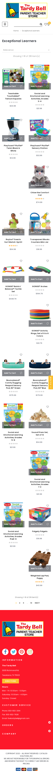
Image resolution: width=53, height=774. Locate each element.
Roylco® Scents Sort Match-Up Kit (13, 240)
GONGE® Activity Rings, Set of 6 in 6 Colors (40, 333)
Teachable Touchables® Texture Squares (13, 96)
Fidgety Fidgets (39, 531)
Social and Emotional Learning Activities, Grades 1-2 (39, 483)
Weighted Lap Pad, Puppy (40, 577)
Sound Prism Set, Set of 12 (40, 433)
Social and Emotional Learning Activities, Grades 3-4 (39, 97)
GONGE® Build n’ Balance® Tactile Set (13, 289)
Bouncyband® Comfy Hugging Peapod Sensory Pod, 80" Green (13, 384)
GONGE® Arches (39, 286)
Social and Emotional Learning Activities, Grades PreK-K (13, 535)
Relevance (26, 50)
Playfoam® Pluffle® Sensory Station (39, 146)
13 (31, 603)
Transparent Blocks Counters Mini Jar (39, 240)
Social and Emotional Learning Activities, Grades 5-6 (13, 436)
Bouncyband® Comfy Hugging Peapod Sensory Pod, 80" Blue (40, 384)
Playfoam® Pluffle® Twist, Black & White (13, 148)
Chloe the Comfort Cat (40, 193)
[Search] (28, 24)
